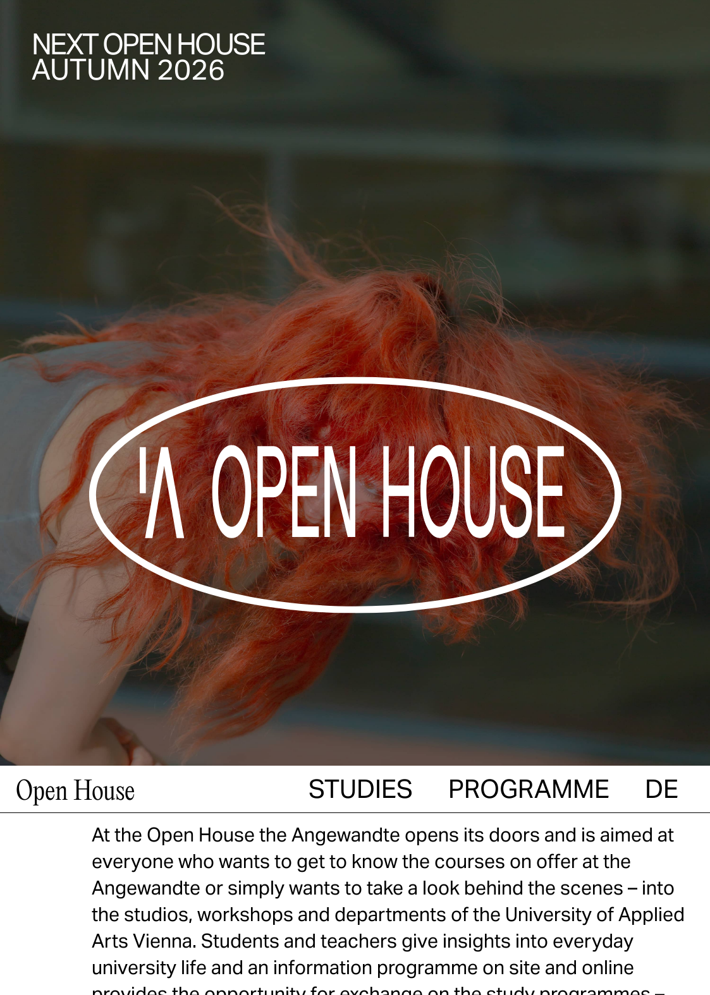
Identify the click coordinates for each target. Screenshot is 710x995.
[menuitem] (661, 753)
